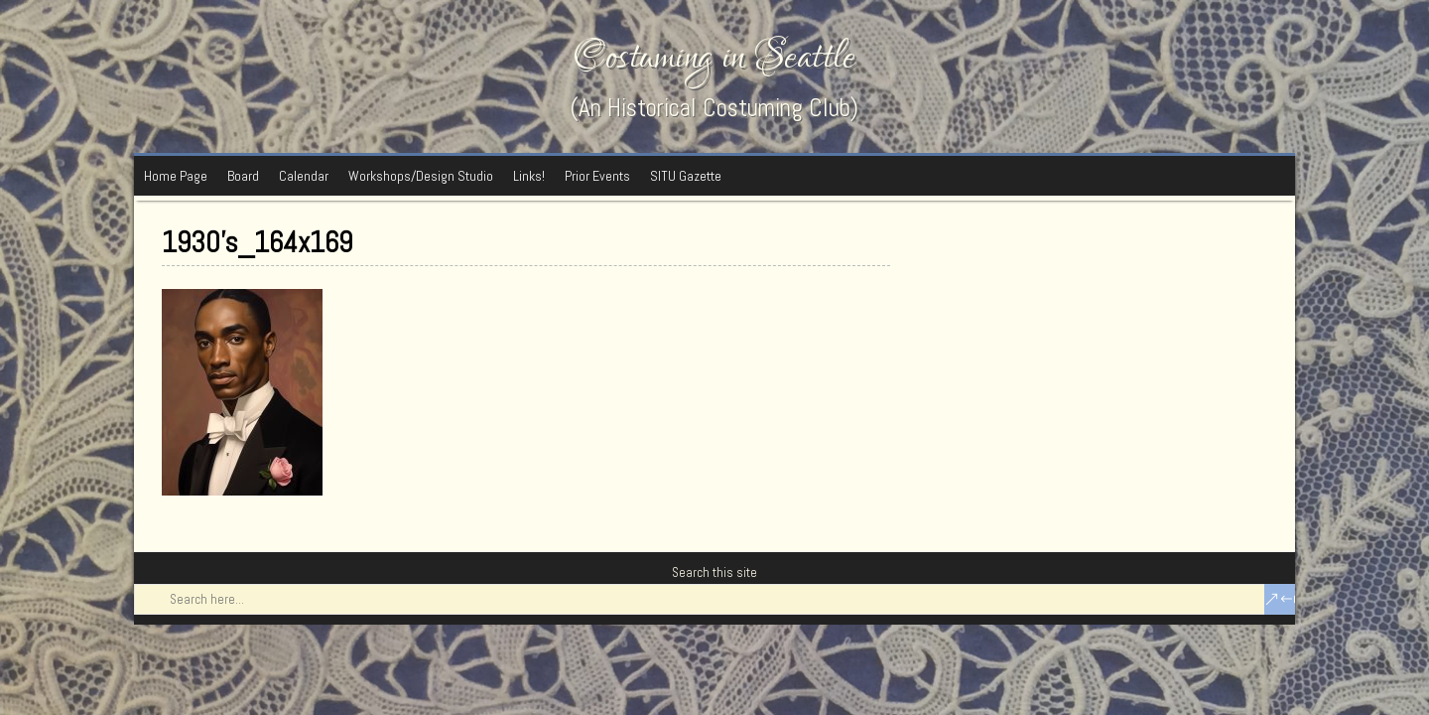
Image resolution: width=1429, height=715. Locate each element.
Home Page (175, 176)
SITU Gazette (685, 176)
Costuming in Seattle (714, 57)
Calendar (303, 176)
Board (243, 176)
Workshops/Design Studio (420, 176)
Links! (529, 176)
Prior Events (597, 176)
